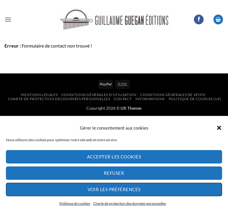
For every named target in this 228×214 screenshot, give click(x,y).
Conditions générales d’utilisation (99, 94)
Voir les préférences (114, 189)
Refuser (114, 173)
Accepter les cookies (114, 156)
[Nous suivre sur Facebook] (199, 20)
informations (150, 99)
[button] (219, 128)
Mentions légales (39, 94)
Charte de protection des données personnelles (129, 203)
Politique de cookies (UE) (195, 99)
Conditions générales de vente (173, 94)
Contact (123, 99)
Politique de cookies (74, 203)
